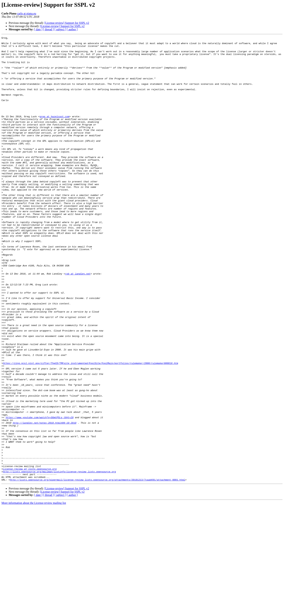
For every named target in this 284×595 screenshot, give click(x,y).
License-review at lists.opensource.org (30, 555)
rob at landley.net (77, 321)
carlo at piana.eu (26, 13)
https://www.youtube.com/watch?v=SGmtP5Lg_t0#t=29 (39, 493)
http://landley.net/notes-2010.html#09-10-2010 (44, 500)
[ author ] (72, 29)
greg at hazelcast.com (54, 132)
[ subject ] (60, 29)
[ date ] (38, 29)
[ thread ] (48, 29)
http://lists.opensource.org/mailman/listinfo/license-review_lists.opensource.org (59, 558)
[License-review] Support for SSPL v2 (66, 22)
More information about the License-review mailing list (33, 591)
